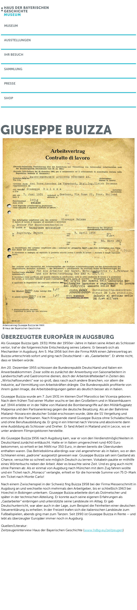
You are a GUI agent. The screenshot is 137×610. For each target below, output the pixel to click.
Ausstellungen (17, 40)
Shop (8, 98)
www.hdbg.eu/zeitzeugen (103, 530)
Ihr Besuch (13, 55)
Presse (9, 83)
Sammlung (13, 69)
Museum (11, 26)
